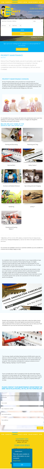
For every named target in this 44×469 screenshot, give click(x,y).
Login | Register (39, 467)
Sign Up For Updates (22, 45)
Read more (16, 460)
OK (22, 465)
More (40, 2)
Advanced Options (37, 33)
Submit (40, 424)
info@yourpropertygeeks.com (35, 11)
